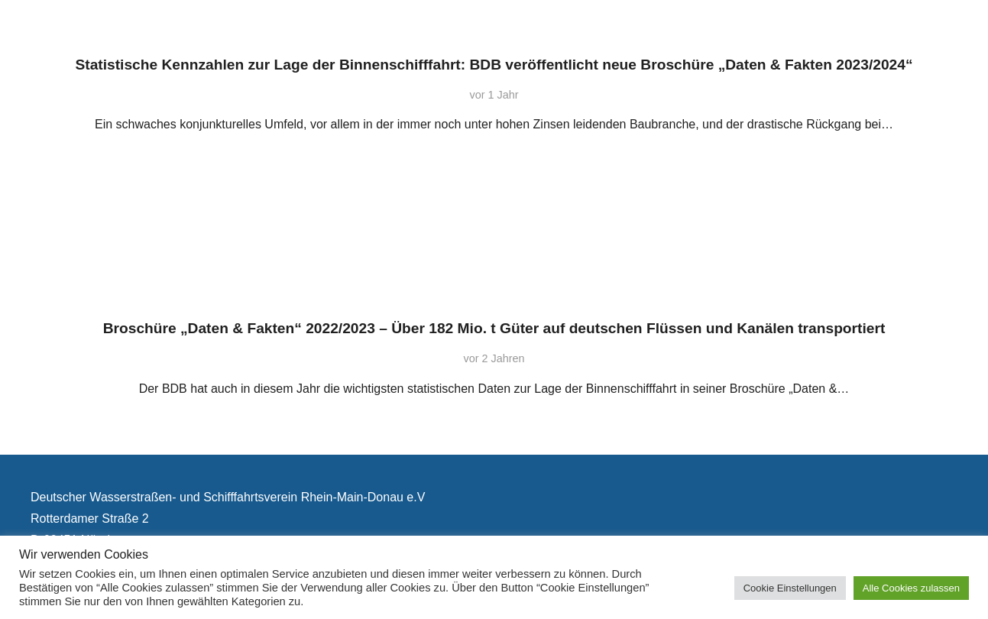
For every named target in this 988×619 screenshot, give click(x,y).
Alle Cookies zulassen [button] (911, 588)
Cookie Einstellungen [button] (790, 588)
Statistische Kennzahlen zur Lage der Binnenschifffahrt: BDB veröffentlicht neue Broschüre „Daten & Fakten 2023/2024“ (493, 65)
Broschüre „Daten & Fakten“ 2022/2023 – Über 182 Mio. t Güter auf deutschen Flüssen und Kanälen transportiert (494, 328)
